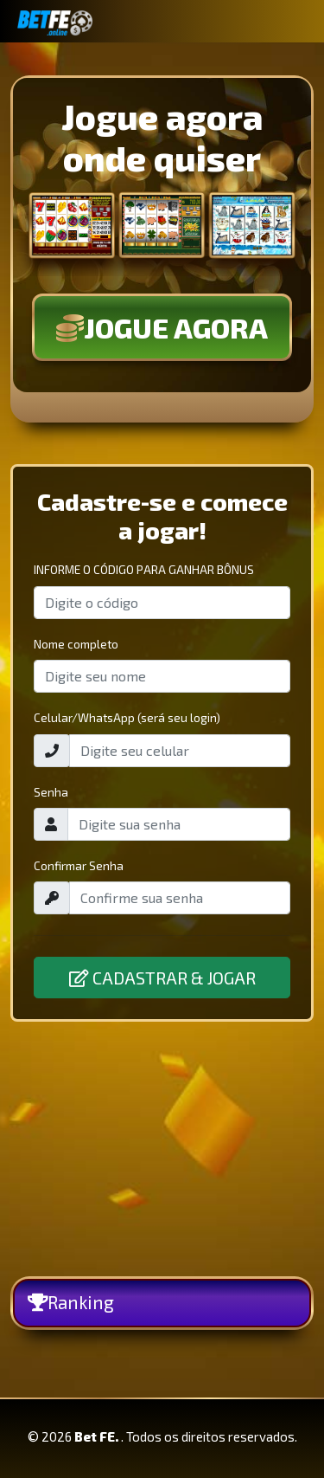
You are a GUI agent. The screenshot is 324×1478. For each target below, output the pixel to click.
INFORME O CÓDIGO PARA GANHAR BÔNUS (144, 569)
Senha (51, 791)
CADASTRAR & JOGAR (162, 977)
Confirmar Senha (79, 865)
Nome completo (76, 643)
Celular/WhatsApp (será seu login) (127, 717)
